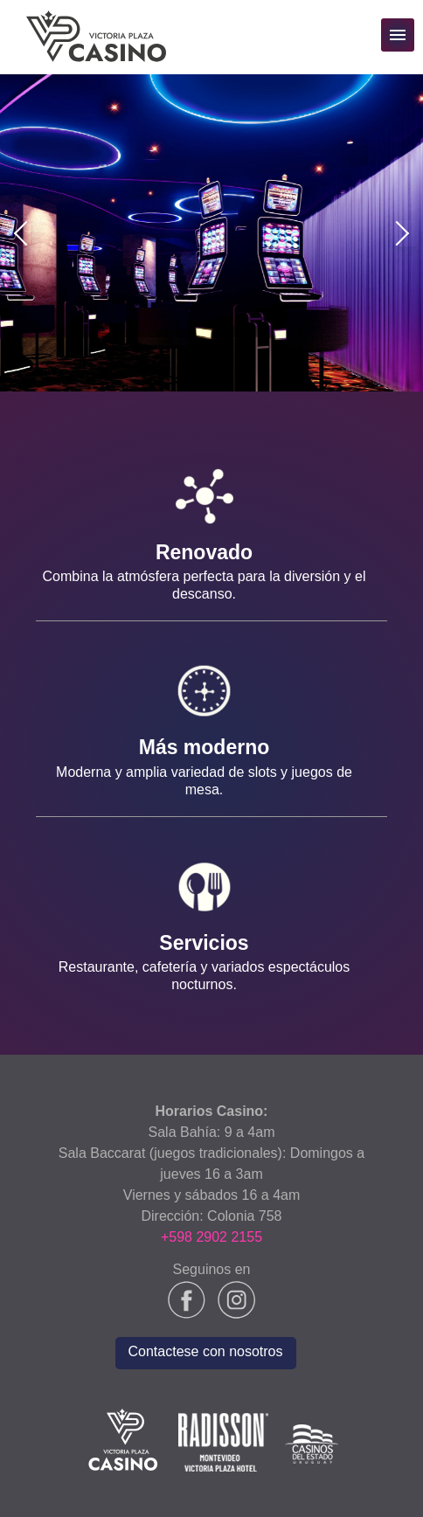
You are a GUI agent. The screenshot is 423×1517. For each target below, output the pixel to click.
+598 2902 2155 (211, 1237)
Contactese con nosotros (205, 1351)
